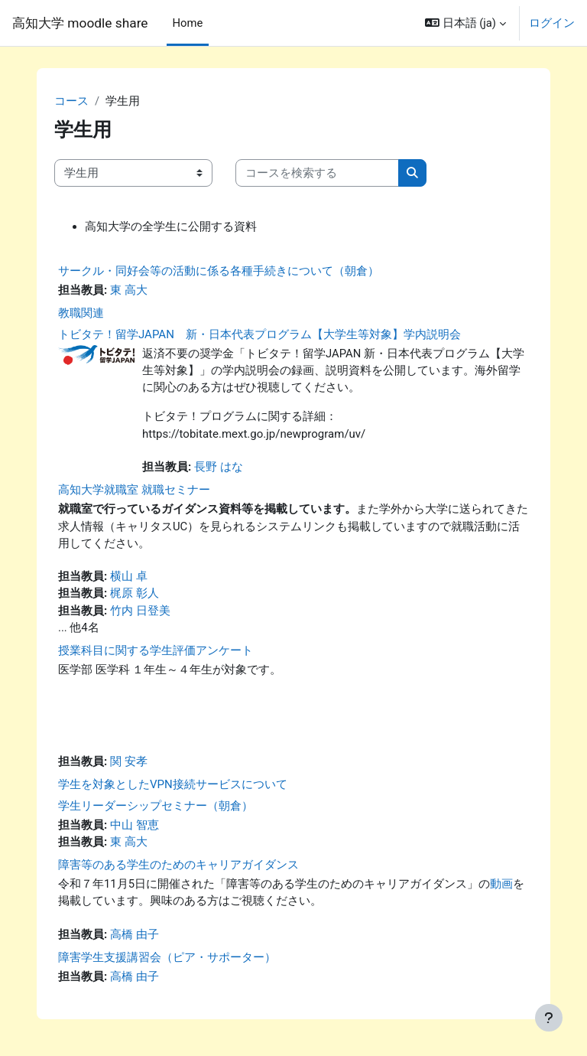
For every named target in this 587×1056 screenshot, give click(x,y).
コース (71, 101)
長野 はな (218, 467)
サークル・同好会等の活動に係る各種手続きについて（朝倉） (218, 271)
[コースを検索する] (317, 173)
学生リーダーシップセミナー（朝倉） (155, 806)
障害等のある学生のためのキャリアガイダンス (178, 865)
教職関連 (81, 313)
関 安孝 (129, 761)
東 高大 (129, 290)
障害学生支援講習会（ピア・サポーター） (167, 957)
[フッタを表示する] (549, 1018)
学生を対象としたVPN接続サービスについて (172, 784)
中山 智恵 (134, 825)
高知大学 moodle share (80, 23)
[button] (465, 23)
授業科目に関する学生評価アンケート (155, 650)
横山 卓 (129, 576)
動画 (501, 884)
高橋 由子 (134, 934)
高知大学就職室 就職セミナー (134, 490)
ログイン (552, 23)
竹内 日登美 (140, 611)
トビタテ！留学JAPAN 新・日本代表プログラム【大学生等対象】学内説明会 (259, 334)
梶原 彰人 (134, 593)
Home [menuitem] (188, 23)
